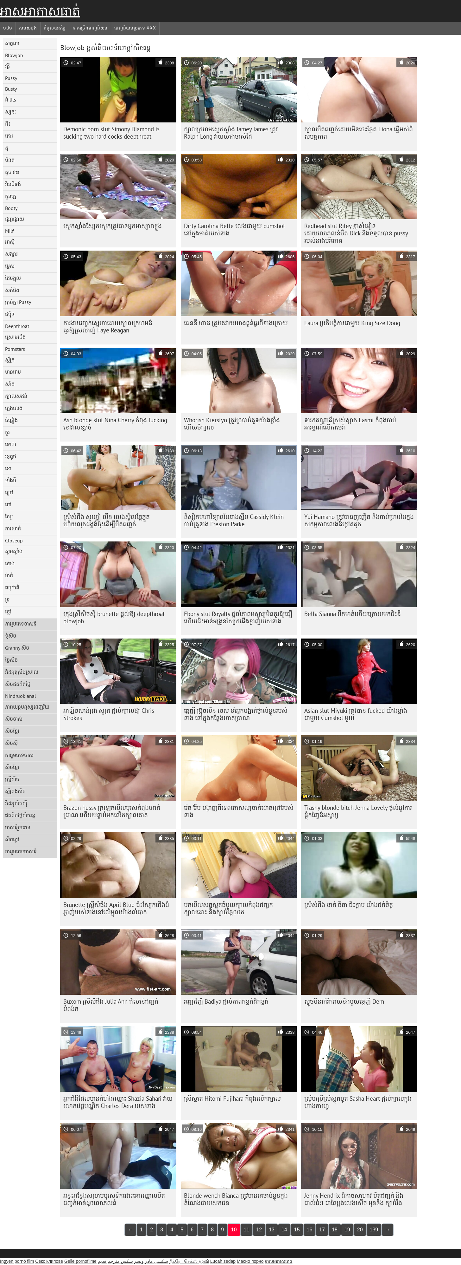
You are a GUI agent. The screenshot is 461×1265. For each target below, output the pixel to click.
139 (374, 1229)
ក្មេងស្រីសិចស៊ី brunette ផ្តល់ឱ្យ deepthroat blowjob (114, 617)
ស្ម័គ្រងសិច (15, 791)
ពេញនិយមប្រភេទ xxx (135, 28)
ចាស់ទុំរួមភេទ (17, 827)
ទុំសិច (10, 635)
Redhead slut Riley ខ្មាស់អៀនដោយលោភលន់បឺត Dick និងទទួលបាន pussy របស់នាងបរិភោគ (356, 233)
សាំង (10, 384)
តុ (6, 148)
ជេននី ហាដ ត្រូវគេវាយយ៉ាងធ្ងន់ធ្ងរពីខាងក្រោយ (236, 323)
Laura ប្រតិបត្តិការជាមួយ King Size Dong (352, 323)
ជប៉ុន (10, 314)
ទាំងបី (10, 480)
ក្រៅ (9, 492)
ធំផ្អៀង (11, 420)
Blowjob (14, 55)
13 (272, 1229)
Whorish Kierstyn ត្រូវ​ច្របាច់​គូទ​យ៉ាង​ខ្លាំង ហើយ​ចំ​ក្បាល (232, 423)
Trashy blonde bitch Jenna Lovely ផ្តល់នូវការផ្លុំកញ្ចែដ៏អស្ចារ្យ (358, 811)
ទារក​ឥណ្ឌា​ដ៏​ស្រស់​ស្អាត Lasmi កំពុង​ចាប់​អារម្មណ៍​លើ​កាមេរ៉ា (350, 423)
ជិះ (7, 124)
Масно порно (250, 1261)
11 (246, 1229)
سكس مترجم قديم (115, 1261)
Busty (11, 89)
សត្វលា (12, 43)
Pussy (11, 78)
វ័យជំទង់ (13, 184)
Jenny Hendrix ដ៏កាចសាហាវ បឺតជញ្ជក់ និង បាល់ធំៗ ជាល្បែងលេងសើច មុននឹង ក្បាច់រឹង (353, 1199)
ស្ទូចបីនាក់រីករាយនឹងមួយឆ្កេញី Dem (344, 1001)
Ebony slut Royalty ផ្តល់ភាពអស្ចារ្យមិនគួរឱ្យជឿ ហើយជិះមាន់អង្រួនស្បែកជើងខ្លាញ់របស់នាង (238, 617)
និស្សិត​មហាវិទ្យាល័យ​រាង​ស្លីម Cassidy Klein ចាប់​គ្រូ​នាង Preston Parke (234, 520)
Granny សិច (17, 648)
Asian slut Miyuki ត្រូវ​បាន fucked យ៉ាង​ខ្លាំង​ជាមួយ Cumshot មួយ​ (355, 714)
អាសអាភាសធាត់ (40, 11)
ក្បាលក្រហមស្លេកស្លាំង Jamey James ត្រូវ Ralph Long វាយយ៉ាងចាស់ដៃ (231, 132)
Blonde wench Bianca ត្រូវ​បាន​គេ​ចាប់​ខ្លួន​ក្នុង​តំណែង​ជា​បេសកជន (236, 1199)
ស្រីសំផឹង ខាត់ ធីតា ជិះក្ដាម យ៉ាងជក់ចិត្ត (348, 904)
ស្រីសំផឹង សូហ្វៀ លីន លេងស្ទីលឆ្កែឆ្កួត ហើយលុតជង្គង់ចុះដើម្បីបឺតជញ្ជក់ (106, 520)
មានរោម (13, 372)
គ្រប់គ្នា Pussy (18, 302)
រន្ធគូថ (10, 456)
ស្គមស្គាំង (13, 551)
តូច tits (12, 172)
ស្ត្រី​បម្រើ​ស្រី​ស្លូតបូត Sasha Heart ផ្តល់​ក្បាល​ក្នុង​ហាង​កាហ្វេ (358, 1102)
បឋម (7, 28)
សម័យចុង (28, 28)
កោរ (9, 136)
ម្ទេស (10, 266)
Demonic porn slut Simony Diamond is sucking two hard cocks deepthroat (111, 132)
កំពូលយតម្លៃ (55, 28)
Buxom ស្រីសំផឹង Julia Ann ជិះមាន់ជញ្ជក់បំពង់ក (110, 1005)
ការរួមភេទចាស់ (19, 755)
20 (360, 1229)
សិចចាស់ (13, 719)
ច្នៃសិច (11, 660)
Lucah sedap (223, 1261)
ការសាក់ (13, 528)
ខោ (8, 468)
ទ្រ (7, 599)
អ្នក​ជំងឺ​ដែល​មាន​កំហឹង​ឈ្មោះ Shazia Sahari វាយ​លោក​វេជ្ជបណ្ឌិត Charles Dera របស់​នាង (118, 1102)
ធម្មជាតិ (12, 587)
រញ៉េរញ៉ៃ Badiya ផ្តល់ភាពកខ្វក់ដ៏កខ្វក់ (226, 1001)
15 (297, 1229)
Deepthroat (17, 326)
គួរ (7, 432)
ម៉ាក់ (9, 575)
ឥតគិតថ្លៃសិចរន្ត (20, 815)
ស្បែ (9, 516)
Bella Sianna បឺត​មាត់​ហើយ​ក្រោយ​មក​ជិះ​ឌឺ (352, 614)
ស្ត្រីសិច (12, 779)
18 (335, 1229)
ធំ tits (10, 99)
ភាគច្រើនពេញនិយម (90, 28)
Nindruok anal (20, 696)
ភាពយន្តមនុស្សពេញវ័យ (27, 707)
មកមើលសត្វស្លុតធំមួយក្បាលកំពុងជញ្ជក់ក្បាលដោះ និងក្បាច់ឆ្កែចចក (228, 908)
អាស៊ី (10, 242)
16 (310, 1229)
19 (347, 1229)
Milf (9, 231)
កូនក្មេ (10, 196)
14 (284, 1229)
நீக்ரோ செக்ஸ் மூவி (189, 1261)
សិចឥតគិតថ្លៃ (17, 684)
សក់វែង (12, 290)
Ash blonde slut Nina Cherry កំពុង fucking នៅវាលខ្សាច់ (115, 423)
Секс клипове (49, 1261)
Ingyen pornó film (17, 1261)
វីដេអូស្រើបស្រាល (21, 672)
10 (234, 1229)
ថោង (10, 563)
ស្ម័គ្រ (10, 360)
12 (259, 1229)
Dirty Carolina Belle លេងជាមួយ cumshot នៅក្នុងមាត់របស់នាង (234, 229)
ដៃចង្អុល (13, 278)
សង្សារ (11, 254)
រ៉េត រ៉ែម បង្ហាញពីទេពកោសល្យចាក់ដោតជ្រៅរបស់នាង (239, 811)
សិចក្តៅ (12, 839)
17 (322, 1229)
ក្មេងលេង (13, 408)
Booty (11, 208)
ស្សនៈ (10, 111)
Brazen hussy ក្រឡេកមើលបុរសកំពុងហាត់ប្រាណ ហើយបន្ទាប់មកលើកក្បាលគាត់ (111, 811)
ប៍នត (10, 160)
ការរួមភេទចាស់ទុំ (21, 623)
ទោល (10, 444)
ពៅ (8, 504)
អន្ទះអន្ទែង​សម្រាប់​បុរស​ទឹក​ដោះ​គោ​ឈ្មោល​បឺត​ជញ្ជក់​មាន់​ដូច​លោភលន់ (114, 1199)
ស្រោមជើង (15, 337)
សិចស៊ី (11, 743)
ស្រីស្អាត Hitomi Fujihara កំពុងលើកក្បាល (232, 1098)
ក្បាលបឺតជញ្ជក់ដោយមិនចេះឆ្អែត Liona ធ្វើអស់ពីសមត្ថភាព (358, 132)
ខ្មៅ (8, 611)
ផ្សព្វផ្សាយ (14, 219)
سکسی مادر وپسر (151, 1261)
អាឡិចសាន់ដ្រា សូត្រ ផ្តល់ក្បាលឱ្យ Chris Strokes (108, 714)
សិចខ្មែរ (12, 731)
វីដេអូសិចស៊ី (16, 803)
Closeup (14, 540)
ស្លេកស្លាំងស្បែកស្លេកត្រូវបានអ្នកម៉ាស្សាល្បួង (112, 226)
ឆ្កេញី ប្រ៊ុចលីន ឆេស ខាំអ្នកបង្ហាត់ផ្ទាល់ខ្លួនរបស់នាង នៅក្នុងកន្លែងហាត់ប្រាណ (235, 714)
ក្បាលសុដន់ (16, 396)
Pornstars (15, 349)
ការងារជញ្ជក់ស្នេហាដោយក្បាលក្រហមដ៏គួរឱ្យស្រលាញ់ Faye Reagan (107, 326)
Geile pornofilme (80, 1261)
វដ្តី (7, 66)
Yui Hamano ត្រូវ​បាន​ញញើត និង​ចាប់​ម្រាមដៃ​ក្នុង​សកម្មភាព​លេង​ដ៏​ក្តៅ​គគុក (359, 520)
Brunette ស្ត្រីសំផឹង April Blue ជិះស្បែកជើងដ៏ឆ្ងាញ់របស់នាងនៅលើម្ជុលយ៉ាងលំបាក (116, 908)
